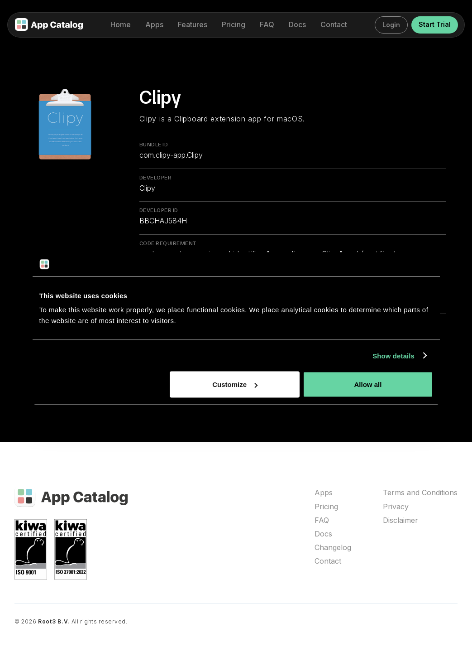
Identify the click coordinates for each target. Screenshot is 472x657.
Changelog (333, 547)
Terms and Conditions (420, 492)
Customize (234, 384)
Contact (328, 561)
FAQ (322, 520)
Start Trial (435, 24)
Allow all (368, 384)
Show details (393, 355)
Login (391, 25)
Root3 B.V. (54, 621)
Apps (324, 492)
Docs (323, 534)
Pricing (326, 506)
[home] (49, 25)
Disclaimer (400, 520)
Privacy (396, 506)
